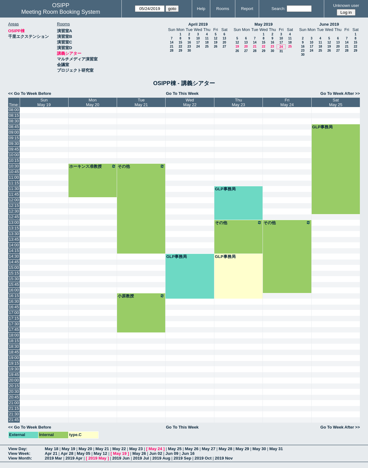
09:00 (14, 132)
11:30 (14, 188)
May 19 (68, 448)
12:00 (14, 200)
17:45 (14, 329)
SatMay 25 (335, 102)
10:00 (14, 154)
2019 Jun (121, 458)
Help (201, 8)
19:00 (14, 357)
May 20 (85, 448)
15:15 (14, 273)
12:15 (14, 205)
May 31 (276, 448)
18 (206, 42)
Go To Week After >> (340, 93)
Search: (278, 8)
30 (189, 50)
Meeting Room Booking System (60, 12)
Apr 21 (51, 453)
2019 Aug (161, 458)
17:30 (14, 323)
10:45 (14, 171)
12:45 (14, 216)
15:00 (14, 267)
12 (215, 38)
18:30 (14, 346)
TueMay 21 (141, 102)
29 (180, 50)
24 (198, 46)
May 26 (191, 448)
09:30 (14, 143)
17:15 (14, 318)
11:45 (14, 194)
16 (189, 42)
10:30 (14, 166)
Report (247, 8)
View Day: (17, 448)
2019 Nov (224, 458)
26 (215, 46)
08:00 (14, 109)
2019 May (97, 458)
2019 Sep (182, 458)
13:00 (14, 222)
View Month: (20, 458)
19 (215, 42)
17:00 (14, 312)
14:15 (14, 250)
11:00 (14, 177)
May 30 (259, 448)
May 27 (208, 448)
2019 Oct (203, 458)
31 (281, 51)
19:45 (14, 374)
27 (224, 46)
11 (206, 38)
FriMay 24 (287, 102)
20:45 (14, 397)
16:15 (14, 295)
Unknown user (346, 5)
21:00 (14, 402)
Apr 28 (67, 453)
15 (180, 42)
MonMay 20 (93, 102)
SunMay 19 (44, 102)
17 (198, 42)
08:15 (14, 115)
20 (224, 42)
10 (198, 38)
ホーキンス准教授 (92, 166)
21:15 (14, 408)
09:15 (14, 138)
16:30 (14, 301)
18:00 (14, 335)
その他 (141, 166)
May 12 (100, 453)
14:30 (14, 256)
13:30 (14, 233)
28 (171, 50)
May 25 (174, 448)
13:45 (14, 239)
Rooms (222, 8)
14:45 (14, 262)
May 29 (242, 448)
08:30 (14, 121)
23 (189, 46)
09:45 (14, 149)
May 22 (119, 448)
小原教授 (141, 295)
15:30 (14, 278)
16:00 (14, 290)
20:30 (14, 391)
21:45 (14, 419)
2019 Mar (53, 458)
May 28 (225, 448)
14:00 (14, 245)
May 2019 (263, 24)
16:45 (14, 307)
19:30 (14, 369)
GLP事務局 (322, 127)
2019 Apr (73, 458)
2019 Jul (141, 458)
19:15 (14, 363)
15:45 (14, 284)
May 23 (136, 448)
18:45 (14, 352)
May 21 (102, 448)
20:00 (14, 380)
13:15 (14, 228)
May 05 (83, 453)
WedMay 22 (190, 102)
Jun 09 (172, 453)
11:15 (14, 183)
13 (224, 38)
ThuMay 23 (238, 102)
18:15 (14, 340)
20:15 (14, 385)
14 (171, 42)
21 (171, 46)
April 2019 (198, 24)
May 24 (155, 448)
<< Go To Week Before (29, 93)
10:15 (14, 160)
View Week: (19, 453)
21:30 (14, 414)
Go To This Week (182, 93)
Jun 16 (188, 453)
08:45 (14, 126)
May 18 (51, 448)
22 (180, 46)
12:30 (14, 211)
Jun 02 (155, 453)
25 (206, 46)
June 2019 (329, 24)
